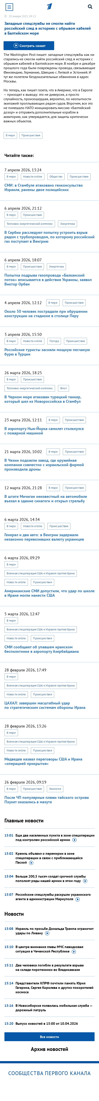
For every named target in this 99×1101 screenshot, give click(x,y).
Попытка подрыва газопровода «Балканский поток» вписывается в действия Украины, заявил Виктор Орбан (48, 280)
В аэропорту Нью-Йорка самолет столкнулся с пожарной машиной (44, 431)
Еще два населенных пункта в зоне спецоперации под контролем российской (55, 837)
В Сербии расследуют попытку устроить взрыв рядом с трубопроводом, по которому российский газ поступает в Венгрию (49, 237)
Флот (63, 388)
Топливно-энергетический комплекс (30, 224)
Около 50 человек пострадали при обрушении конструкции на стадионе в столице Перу (45, 313)
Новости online (32, 176)
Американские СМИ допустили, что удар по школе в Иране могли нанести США (49, 593)
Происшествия (31, 135)
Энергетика (67, 224)
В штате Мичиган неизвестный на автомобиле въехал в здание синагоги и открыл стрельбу (45, 498)
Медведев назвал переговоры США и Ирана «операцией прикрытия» (43, 761)
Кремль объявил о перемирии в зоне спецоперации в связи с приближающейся (49, 858)
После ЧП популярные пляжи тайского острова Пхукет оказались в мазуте (46, 799)
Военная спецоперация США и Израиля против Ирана (41, 573)
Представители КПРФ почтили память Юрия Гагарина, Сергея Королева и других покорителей (54, 987)
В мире (10, 135)
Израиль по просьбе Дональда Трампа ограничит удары (54, 931)
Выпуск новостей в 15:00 (47, 1023)
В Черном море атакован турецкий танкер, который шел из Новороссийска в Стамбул (42, 399)
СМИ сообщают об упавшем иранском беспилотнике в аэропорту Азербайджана (41, 649)
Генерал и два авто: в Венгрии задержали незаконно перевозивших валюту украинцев (44, 537)
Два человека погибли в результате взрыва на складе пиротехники (50, 967)
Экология (55, 789)
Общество (56, 176)
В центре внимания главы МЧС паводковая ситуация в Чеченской (49, 949)
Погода (54, 341)
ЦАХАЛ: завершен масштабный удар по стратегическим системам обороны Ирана (44, 705)
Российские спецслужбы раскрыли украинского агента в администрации (53, 897)
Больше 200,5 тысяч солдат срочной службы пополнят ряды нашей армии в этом (51, 878)
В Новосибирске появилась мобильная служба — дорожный (54, 1007)
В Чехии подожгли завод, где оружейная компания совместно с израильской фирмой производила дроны (44, 465)
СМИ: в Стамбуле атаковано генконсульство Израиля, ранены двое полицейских (43, 187)
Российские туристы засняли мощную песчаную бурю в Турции (47, 352)
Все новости (49, 1037)
